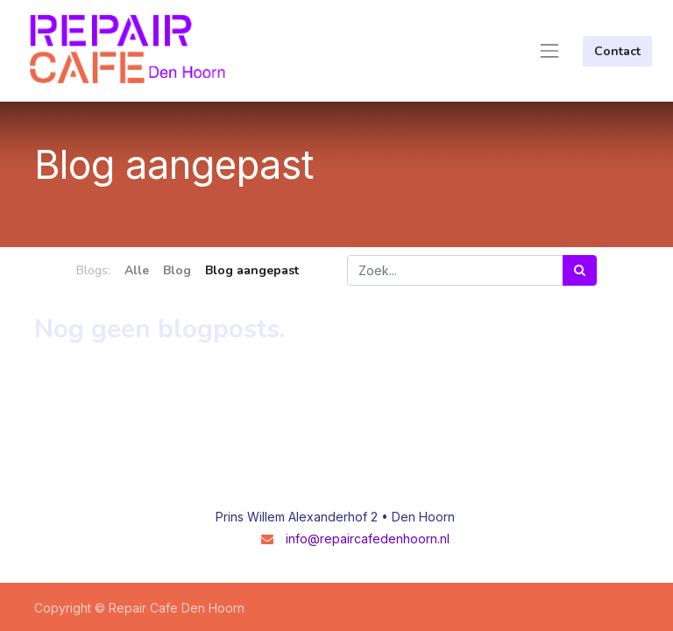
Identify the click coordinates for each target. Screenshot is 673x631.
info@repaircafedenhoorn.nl (368, 538)
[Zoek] (580, 270)
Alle (136, 270)
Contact (617, 51)
